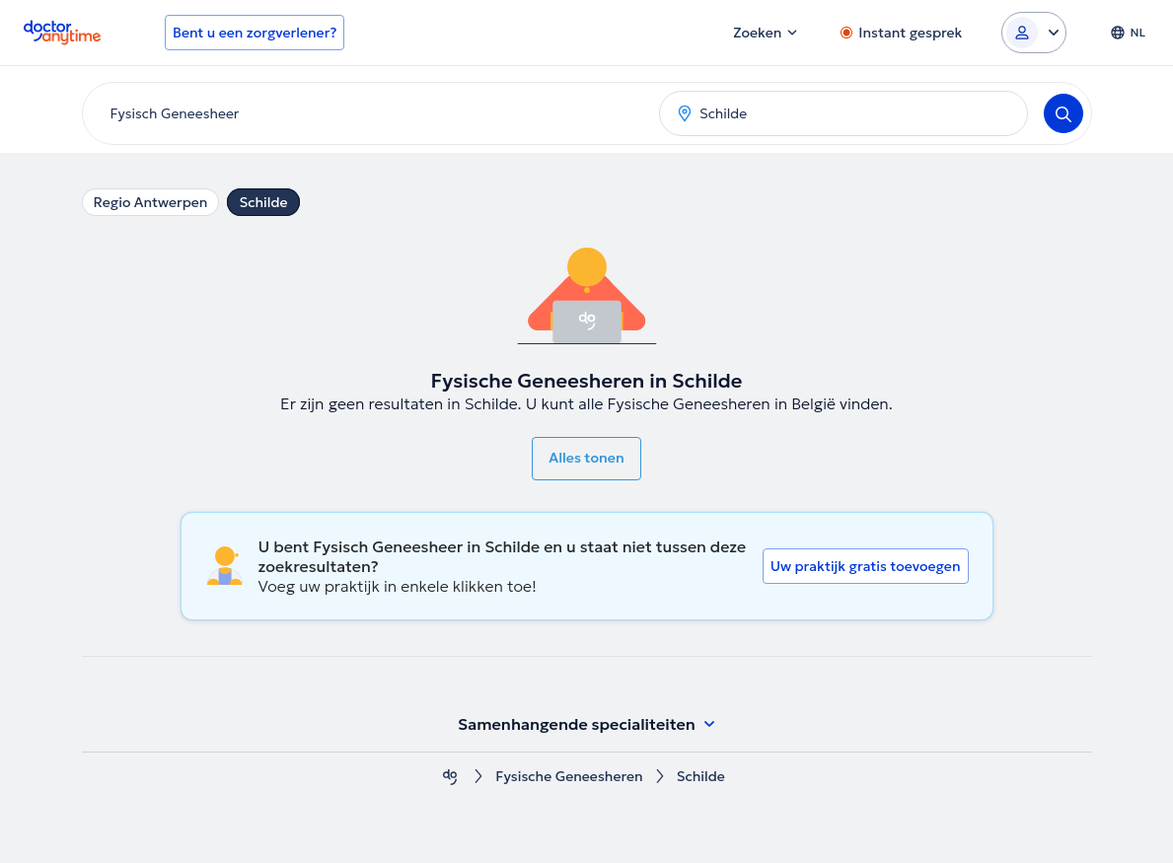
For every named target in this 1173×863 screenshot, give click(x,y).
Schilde (263, 202)
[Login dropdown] (1033, 32)
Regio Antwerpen (151, 202)
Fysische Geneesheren (568, 776)
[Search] (1063, 113)
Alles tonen (586, 458)
